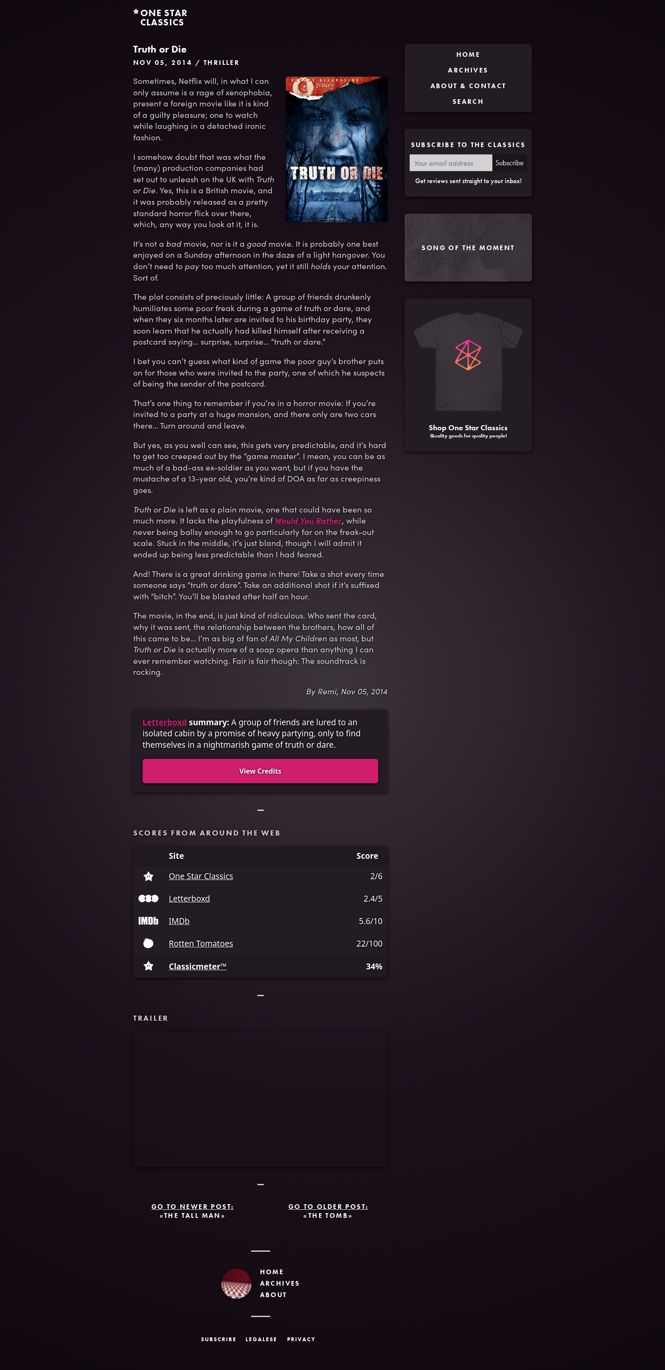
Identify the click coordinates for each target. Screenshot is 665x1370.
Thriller (222, 62)
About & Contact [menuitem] (468, 85)
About (273, 1294)
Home (272, 1271)
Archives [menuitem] (468, 70)
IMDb (179, 921)
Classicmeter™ (197, 966)
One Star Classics (201, 876)
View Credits (261, 771)
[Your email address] (451, 162)
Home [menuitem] (468, 54)
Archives (280, 1283)
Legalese (261, 1339)
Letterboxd (164, 722)
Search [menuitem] (468, 101)
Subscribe (509, 162)
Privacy (301, 1339)
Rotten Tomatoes (201, 943)
